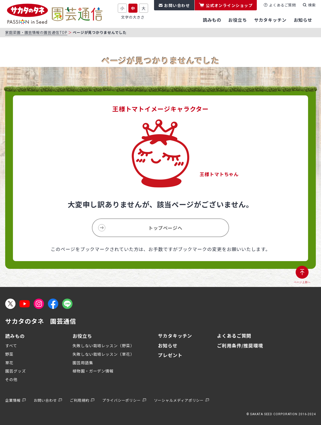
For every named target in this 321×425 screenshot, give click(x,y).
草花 (9, 362)
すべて (11, 345)
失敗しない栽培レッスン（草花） (103, 354)
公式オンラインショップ (229, 5)
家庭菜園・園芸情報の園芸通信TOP (36, 32)
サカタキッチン (175, 335)
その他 (11, 379)
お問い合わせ (177, 5)
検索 (312, 4)
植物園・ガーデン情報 (93, 371)
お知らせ (168, 345)
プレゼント (170, 355)
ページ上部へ (302, 282)
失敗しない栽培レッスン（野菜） (103, 345)
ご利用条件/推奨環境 (240, 345)
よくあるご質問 (282, 4)
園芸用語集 (82, 362)
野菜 (9, 354)
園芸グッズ (15, 371)
